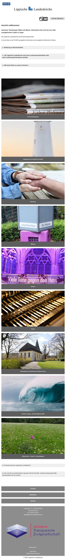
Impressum (33, 551)
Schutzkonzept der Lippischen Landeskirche (17, 465)
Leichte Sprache (57, 18)
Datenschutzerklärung (33, 553)
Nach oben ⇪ (33, 547)
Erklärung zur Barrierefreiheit (13, 47)
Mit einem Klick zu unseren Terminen (16, 65)
